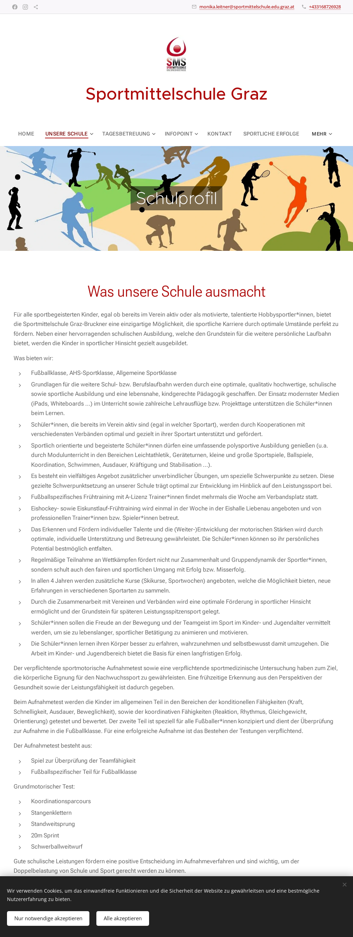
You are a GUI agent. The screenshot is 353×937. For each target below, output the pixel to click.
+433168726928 (325, 6)
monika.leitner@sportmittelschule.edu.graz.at (246, 6)
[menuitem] (30, 134)
